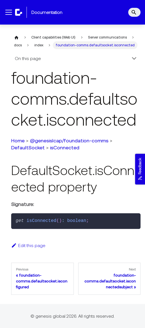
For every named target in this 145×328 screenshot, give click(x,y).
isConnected (64, 147)
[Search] (134, 12)
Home (18, 140)
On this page (28, 58)
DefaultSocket (28, 147)
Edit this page (28, 245)
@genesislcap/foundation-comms (69, 140)
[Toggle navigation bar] (8, 12)
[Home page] (16, 37)
